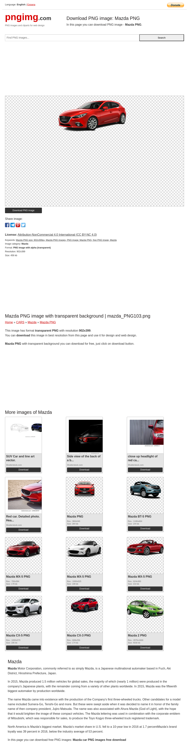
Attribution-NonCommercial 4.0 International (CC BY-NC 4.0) (57, 234)
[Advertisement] (94, 70)
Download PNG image (24, 210)
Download (23, 469)
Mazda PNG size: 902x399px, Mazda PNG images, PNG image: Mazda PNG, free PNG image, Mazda (66, 240)
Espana (31, 4)
